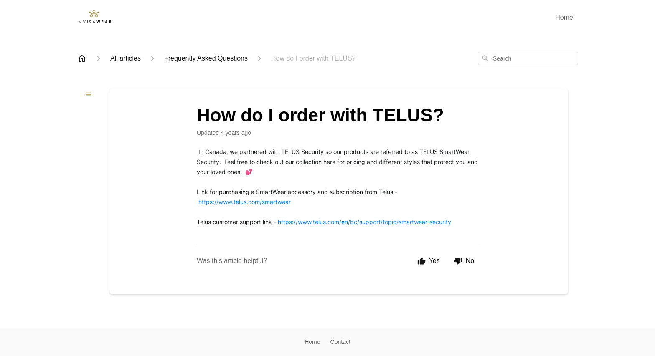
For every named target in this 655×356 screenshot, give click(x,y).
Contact (340, 341)
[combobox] (528, 58)
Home (564, 17)
